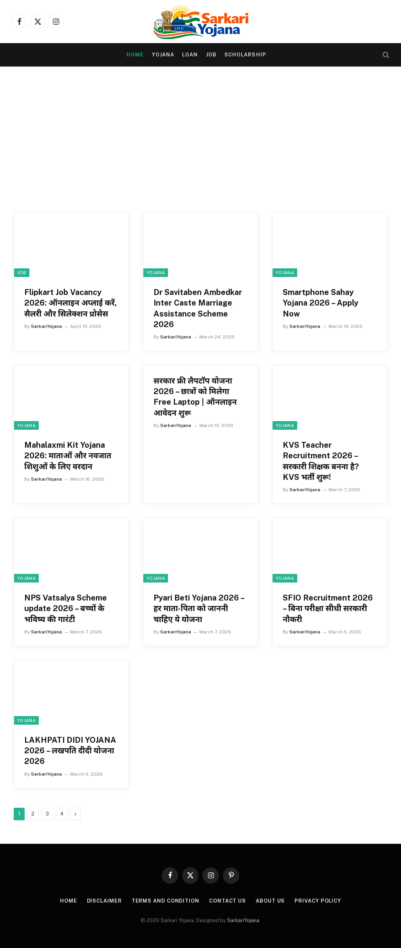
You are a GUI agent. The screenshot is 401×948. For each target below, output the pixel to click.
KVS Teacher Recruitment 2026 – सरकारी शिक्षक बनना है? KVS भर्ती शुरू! (321, 461)
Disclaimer (104, 901)
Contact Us (227, 901)
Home (135, 55)
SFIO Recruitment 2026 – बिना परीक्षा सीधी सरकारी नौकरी (328, 608)
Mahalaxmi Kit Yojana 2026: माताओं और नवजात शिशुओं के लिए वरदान (67, 455)
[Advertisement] (200, 142)
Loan (190, 55)
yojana (163, 55)
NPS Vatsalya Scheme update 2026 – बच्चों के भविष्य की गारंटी (65, 608)
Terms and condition (165, 901)
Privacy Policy (317, 901)
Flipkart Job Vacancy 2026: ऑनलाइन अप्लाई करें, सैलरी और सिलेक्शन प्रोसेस (70, 303)
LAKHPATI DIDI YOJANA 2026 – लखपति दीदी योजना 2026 (70, 750)
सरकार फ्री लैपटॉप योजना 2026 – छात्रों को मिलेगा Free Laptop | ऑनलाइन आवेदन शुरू (195, 397)
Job (211, 55)
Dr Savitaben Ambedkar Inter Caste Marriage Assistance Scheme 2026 (198, 308)
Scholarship (245, 55)
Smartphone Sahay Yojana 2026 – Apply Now (320, 303)
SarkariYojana (46, 326)
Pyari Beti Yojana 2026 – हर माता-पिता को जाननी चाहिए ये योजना (199, 608)
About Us (270, 901)
